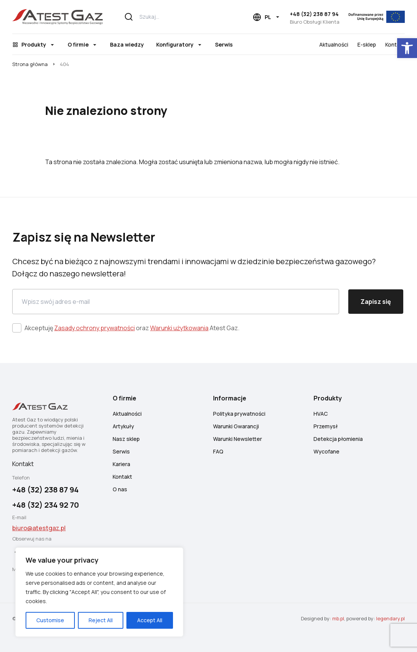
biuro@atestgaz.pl (39, 528)
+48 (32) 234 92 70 (45, 505)
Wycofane (326, 451)
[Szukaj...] (175, 16)
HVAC (321, 413)
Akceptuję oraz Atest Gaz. (131, 328)
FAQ (218, 451)
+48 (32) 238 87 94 (314, 14)
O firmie (78, 44)
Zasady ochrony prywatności (94, 328)
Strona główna (30, 64)
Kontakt (395, 44)
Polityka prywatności (239, 413)
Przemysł (326, 426)
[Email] (175, 301)
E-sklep (366, 44)
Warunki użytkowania (179, 328)
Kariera (121, 464)
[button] (407, 48)
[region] (99, 592)
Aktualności (333, 44)
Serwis (224, 44)
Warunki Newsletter (237, 438)
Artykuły (123, 426)
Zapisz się (375, 301)
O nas (120, 489)
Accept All (149, 620)
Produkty (33, 44)
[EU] (377, 17)
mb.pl (338, 618)
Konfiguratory (175, 44)
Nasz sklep (126, 438)
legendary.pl (390, 618)
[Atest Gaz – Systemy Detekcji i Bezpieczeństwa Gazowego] (57, 16)
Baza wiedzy (127, 44)
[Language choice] (266, 17)
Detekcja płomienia (338, 438)
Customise (50, 620)
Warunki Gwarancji (236, 426)
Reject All (101, 620)
